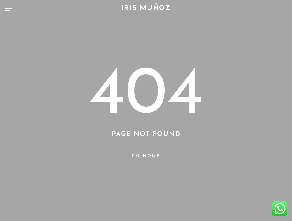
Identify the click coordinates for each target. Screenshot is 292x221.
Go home (146, 156)
